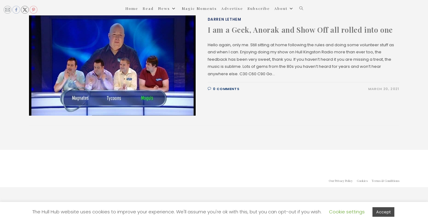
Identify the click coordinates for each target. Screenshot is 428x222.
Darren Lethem (224, 19)
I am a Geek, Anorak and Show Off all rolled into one (300, 30)
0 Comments (226, 88)
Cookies (362, 181)
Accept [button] (383, 212)
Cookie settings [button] (347, 211)
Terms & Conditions (385, 181)
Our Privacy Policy (341, 181)
